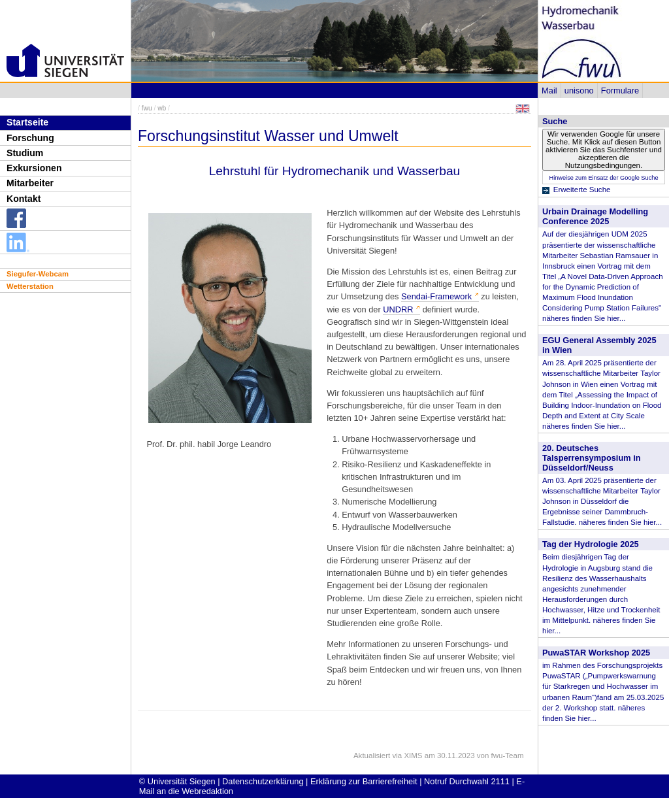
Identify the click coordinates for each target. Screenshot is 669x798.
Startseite (27, 122)
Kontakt (24, 198)
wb (161, 108)
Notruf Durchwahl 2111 (467, 781)
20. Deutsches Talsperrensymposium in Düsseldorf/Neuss (591, 458)
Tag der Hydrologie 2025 (590, 544)
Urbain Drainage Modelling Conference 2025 (595, 216)
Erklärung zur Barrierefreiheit (363, 781)
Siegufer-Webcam (38, 274)
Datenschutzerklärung (262, 781)
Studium (25, 153)
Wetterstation (30, 286)
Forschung (30, 138)
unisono (579, 90)
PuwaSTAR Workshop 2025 (596, 652)
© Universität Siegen (177, 781)
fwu (147, 108)
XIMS (413, 755)
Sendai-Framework (436, 296)
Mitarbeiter (30, 183)
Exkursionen (34, 168)
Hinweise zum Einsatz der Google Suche (603, 178)
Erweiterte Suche (582, 189)
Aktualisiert (371, 755)
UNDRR (398, 309)
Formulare (620, 90)
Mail (549, 90)
